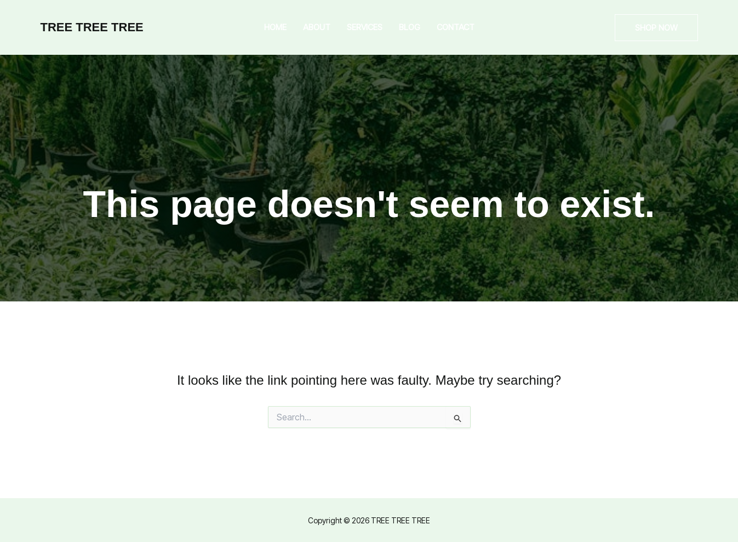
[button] (656, 27)
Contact (455, 27)
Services (364, 27)
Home (275, 27)
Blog (409, 27)
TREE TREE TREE (92, 27)
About (316, 27)
